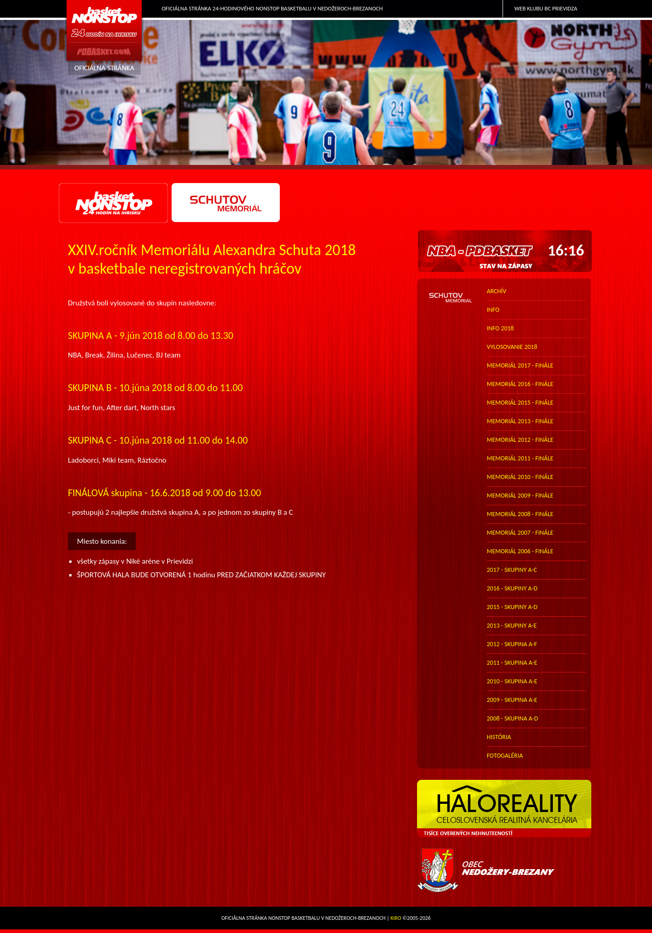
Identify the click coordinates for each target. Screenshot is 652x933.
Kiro (396, 918)
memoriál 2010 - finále (520, 477)
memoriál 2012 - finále (520, 440)
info (493, 310)
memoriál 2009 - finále (520, 495)
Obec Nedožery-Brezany (505, 870)
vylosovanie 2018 (512, 347)
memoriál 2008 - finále (520, 514)
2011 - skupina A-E (512, 663)
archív (496, 291)
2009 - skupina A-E (512, 700)
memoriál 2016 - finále (520, 384)
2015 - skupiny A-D (512, 607)
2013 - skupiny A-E (512, 625)
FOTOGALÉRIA (505, 755)
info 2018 (500, 328)
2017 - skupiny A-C (512, 570)
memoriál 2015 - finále (520, 402)
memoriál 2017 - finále (520, 365)
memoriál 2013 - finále (520, 421)
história (499, 737)
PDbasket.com (104, 39)
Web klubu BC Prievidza (545, 8)
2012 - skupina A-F (512, 644)
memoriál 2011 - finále (520, 458)
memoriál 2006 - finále (520, 551)
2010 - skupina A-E (512, 681)
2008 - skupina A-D (512, 718)
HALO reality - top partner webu (505, 809)
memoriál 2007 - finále (520, 533)
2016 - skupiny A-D (512, 588)
